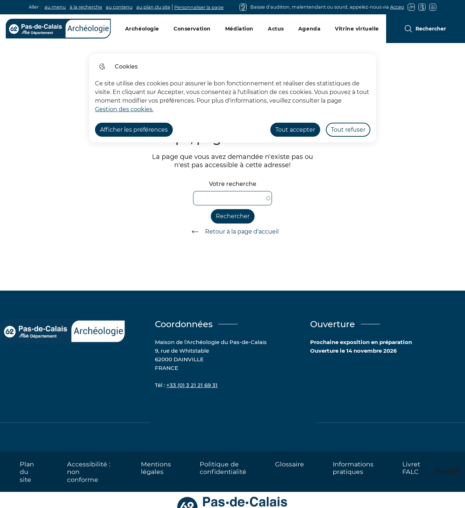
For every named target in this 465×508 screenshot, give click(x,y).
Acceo (397, 7)
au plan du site (153, 7)
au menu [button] (55, 7)
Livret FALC (411, 467)
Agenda (309, 28)
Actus (276, 28)
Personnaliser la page (199, 7)
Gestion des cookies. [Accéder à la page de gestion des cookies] (124, 109)
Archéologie (142, 28)
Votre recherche (232, 183)
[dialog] (232, 98)
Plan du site (27, 471)
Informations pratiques (353, 467)
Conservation (192, 28)
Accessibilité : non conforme (88, 471)
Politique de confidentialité (223, 467)
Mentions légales (156, 467)
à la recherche (86, 7)
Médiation (239, 28)
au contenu (119, 7)
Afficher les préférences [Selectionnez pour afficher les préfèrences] (134, 129)
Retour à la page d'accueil (233, 232)
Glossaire (289, 464)
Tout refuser (348, 129)
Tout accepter (295, 129)
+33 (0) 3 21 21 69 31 (192, 385)
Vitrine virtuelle (357, 28)
